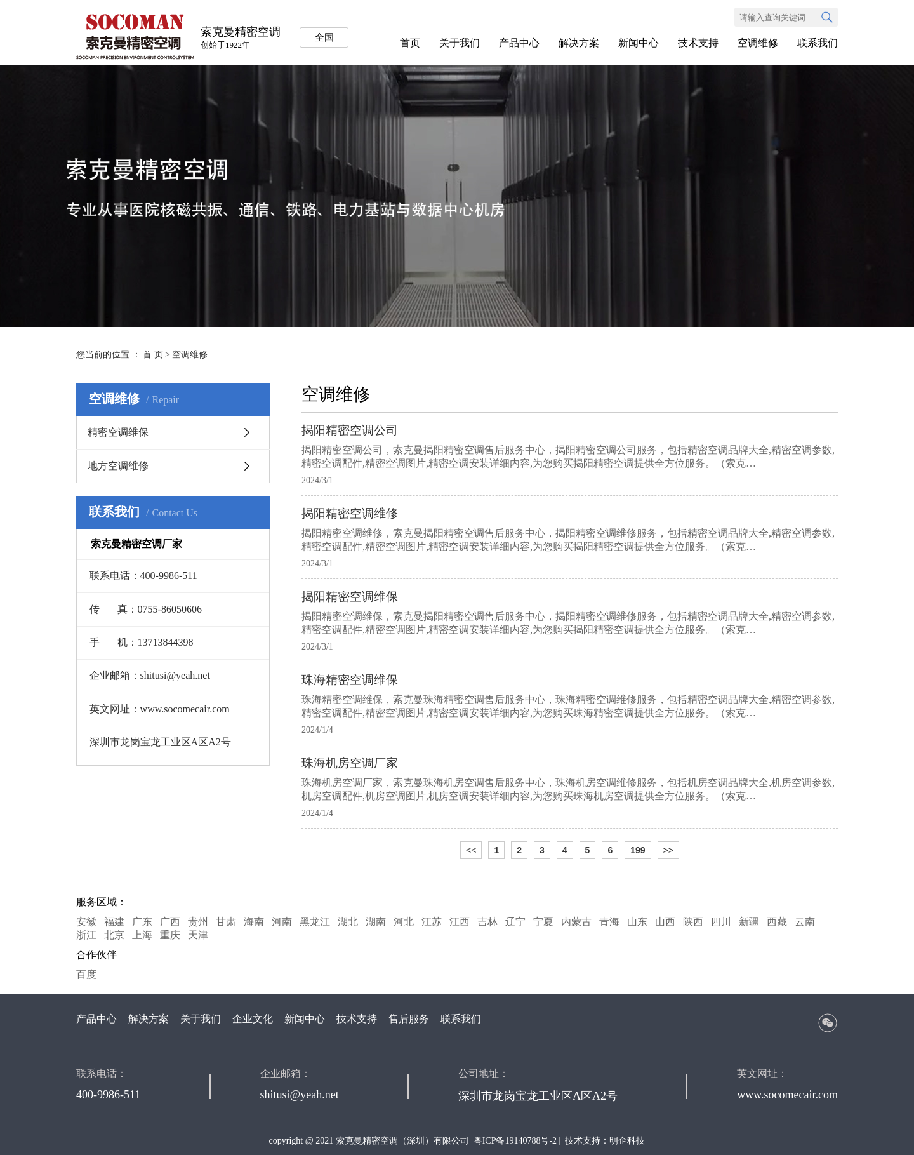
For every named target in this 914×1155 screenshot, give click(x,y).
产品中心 (519, 42)
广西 (170, 921)
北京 (114, 935)
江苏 (431, 921)
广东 (142, 921)
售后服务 (408, 1018)
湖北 (348, 921)
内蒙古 (576, 921)
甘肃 (226, 921)
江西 (459, 921)
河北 (404, 921)
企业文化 (252, 1018)
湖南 (376, 921)
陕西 (693, 921)
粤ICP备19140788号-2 (515, 1140)
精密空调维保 (118, 432)
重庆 (170, 935)
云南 (805, 921)
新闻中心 (638, 42)
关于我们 (459, 42)
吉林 (487, 921)
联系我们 (817, 42)
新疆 (749, 921)
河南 (282, 921)
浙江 (86, 935)
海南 (254, 921)
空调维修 (758, 42)
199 (637, 850)
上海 (142, 935)
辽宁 (515, 921)
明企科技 (627, 1140)
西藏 (777, 921)
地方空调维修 (118, 465)
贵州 (198, 921)
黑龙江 (315, 921)
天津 (198, 935)
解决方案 (579, 42)
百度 (86, 974)
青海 (609, 921)
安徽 (86, 921)
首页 (410, 42)
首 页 (153, 354)
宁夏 (543, 921)
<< (471, 850)
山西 (665, 921)
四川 (721, 921)
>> (668, 850)
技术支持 (698, 42)
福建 (114, 921)
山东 (637, 921)
